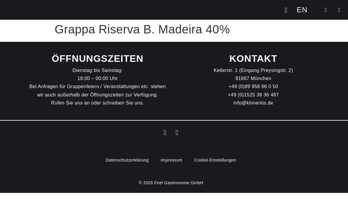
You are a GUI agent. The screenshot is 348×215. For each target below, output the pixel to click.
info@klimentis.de (253, 102)
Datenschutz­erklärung (127, 160)
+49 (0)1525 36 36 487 (253, 94)
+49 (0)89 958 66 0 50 (253, 86)
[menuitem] (302, 10)
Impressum (171, 160)
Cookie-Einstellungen (215, 160)
